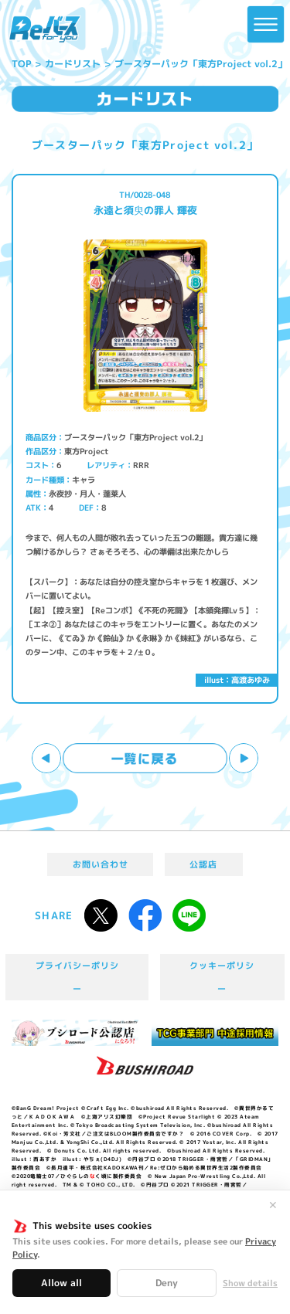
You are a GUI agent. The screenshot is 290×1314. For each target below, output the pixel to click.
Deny (166, 1282)
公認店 (203, 864)
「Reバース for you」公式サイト (45, 29)
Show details (250, 1283)
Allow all (61, 1282)
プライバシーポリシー (78, 977)
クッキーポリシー (221, 977)
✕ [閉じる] (273, 1205)
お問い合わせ (100, 864)
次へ (244, 758)
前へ (47, 758)
